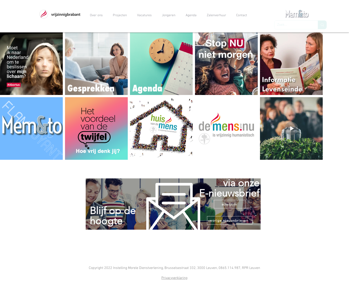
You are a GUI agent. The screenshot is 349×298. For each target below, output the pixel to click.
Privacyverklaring (174, 278)
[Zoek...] (292, 25)
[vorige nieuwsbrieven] (229, 220)
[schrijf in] (230, 204)
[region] (173, 213)
